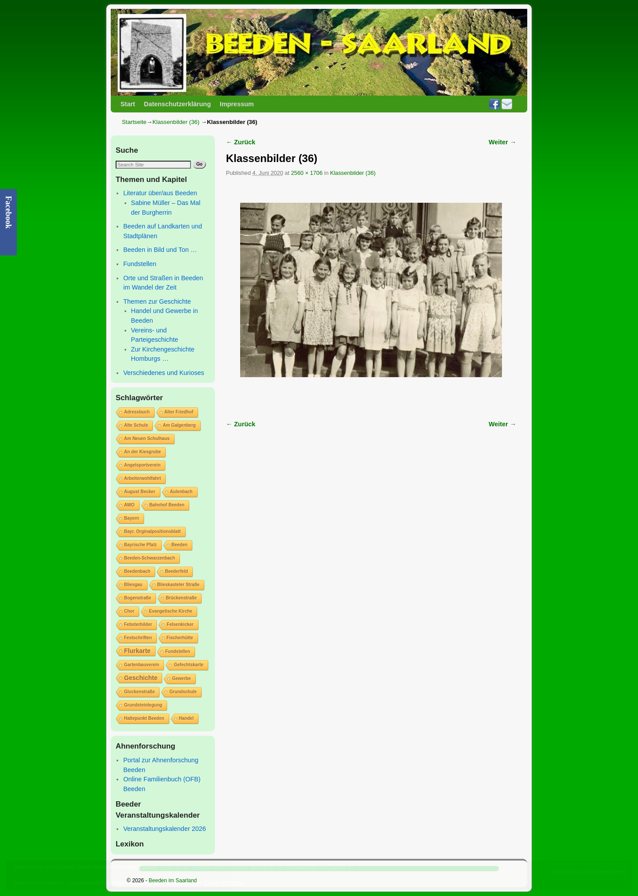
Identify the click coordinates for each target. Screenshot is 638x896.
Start (128, 104)
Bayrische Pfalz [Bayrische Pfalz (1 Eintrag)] (140, 544)
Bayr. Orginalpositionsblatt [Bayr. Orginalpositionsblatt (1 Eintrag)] (152, 531)
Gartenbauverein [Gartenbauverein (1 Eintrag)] (141, 664)
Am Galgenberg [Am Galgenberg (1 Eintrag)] (179, 425)
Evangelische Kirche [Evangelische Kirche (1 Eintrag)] (170, 611)
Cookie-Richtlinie (224, 883)
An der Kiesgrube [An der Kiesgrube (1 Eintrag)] (142, 451)
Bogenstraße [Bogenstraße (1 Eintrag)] (137, 597)
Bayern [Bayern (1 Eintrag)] (131, 518)
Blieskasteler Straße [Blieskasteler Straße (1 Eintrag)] (178, 584)
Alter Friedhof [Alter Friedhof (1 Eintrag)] (179, 411)
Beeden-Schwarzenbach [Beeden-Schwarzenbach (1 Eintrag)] (149, 558)
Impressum (237, 104)
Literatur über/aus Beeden (160, 193)
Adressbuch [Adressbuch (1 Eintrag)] (137, 411)
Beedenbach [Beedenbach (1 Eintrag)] (137, 571)
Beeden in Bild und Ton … (160, 249)
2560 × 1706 (307, 173)
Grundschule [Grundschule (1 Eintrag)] (183, 691)
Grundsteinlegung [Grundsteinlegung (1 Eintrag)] (143, 705)
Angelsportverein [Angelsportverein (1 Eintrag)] (142, 465)
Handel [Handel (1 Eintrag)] (186, 718)
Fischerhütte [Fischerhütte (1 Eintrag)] (180, 637)
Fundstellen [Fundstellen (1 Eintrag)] (177, 651)
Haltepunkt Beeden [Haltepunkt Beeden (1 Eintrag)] (144, 718)
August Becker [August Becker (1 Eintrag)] (140, 491)
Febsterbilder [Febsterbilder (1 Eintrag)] (138, 624)
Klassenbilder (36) (175, 122)
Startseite (134, 122)
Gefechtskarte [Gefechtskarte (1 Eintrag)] (188, 664)
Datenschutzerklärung (177, 104)
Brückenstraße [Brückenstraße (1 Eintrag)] (181, 597)
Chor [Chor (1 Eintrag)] (129, 611)
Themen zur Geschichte (157, 301)
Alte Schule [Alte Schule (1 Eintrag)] (136, 425)
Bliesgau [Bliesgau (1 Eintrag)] (133, 584)
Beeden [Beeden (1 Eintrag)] (179, 544)
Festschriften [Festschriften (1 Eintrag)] (138, 637)
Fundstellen (139, 263)
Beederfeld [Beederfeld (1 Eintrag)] (176, 571)
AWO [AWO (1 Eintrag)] (129, 504)
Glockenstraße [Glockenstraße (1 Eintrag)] (139, 691)
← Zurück (240, 142)
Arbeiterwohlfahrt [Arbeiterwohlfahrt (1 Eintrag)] (142, 478)
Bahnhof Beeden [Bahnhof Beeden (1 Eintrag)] (166, 504)
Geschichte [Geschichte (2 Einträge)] (140, 677)
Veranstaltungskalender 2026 (164, 828)
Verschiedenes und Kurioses (163, 372)
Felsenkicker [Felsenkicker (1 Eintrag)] (180, 624)
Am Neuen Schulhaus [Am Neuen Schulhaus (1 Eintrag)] (147, 438)
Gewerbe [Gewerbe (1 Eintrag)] (181, 678)
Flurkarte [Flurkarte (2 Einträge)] (137, 650)
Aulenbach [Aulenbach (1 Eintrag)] (181, 491)
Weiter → (502, 142)
